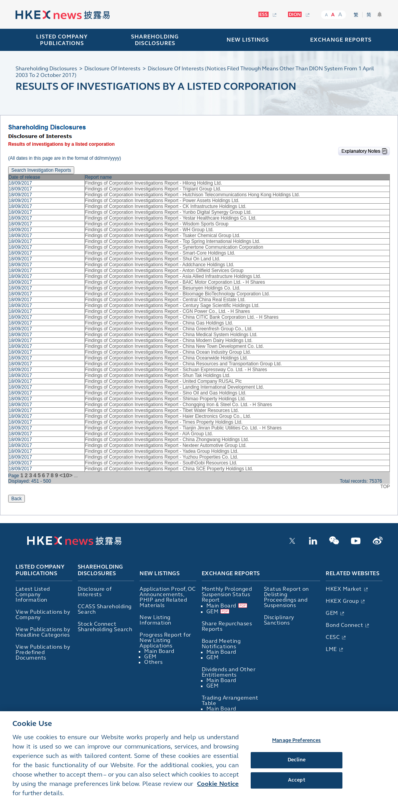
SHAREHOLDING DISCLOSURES (155, 40)
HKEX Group (342, 601)
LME (331, 649)
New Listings (160, 573)
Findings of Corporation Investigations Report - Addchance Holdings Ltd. (159, 264)
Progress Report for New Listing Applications (165, 640)
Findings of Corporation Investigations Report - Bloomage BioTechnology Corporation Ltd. (177, 294)
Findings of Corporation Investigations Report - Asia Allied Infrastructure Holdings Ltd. (173, 276)
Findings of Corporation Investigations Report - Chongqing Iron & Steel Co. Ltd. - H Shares (178, 404)
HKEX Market (344, 589)
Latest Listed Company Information (33, 594)
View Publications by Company (43, 615)
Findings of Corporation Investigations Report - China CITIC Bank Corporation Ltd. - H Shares (181, 317)
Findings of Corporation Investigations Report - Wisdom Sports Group (157, 224)
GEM (150, 656)
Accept (296, 789)
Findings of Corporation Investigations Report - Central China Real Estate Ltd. (165, 299)
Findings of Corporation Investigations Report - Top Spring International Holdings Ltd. (172, 241)
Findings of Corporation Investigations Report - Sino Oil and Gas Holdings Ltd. (165, 393)
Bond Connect (344, 625)
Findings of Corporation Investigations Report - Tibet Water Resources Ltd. (162, 410)
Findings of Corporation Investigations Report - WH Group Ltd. (149, 229)
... (76, 475)
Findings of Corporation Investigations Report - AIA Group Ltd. (149, 433)
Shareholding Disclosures (100, 570)
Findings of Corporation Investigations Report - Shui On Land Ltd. (152, 259)
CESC (333, 637)
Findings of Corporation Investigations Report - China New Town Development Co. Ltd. (174, 346)
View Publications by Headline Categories (43, 632)
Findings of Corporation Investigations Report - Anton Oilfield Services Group (164, 270)
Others (153, 662)
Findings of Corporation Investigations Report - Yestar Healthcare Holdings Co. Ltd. (171, 218)
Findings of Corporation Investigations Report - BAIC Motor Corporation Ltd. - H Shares (175, 282)
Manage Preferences (296, 750)
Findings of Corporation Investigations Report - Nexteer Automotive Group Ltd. (165, 445)
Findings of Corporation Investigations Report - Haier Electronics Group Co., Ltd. (168, 416)
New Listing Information (155, 620)
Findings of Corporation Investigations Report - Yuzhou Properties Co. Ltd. (161, 457)
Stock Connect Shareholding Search (105, 627)
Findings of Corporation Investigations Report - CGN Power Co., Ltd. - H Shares (167, 311)
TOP (385, 486)
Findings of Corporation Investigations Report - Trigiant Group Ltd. (153, 189)
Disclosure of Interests (95, 592)
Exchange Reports (231, 573)
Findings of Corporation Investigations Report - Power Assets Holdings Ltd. (162, 200)
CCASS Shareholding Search (105, 609)
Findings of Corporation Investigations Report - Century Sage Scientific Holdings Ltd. (172, 305)
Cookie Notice (218, 793)
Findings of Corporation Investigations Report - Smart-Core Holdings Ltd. (160, 253)
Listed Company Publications (62, 40)
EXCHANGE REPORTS (341, 40)
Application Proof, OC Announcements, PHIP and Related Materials (168, 597)
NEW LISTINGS (248, 40)
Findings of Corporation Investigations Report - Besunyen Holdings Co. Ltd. (162, 288)
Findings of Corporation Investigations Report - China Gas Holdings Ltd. (159, 323)
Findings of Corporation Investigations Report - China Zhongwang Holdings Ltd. (167, 439)
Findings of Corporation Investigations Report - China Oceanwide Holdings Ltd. (166, 358)
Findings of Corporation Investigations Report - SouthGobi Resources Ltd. (161, 463)
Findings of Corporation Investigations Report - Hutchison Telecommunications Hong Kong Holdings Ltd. (192, 194)
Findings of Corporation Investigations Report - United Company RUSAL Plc (163, 381)
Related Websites (352, 573)
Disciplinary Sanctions (279, 620)
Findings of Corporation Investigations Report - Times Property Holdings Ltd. (164, 422)
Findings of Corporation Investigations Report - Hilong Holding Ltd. (153, 183)
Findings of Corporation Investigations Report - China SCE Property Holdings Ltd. (169, 468)
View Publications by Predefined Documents (43, 652)
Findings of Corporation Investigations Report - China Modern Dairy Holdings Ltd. (169, 340)
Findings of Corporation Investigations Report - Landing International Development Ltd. (174, 387)
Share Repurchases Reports (227, 626)
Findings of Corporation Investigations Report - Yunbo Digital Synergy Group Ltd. (168, 212)
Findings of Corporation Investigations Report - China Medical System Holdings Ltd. (171, 334)
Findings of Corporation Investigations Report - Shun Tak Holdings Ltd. (157, 375)
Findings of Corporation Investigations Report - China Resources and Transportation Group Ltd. (183, 363)
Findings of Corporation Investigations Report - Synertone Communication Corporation (174, 247)
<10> (66, 475)
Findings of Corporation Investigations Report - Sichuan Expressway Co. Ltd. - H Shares (176, 369)
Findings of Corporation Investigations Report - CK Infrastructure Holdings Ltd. (165, 206)
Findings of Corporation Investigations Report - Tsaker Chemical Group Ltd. (162, 235)
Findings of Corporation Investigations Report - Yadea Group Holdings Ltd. (161, 451)
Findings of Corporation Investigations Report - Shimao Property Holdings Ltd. (165, 398)
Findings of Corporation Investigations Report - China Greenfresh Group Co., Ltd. (169, 329)
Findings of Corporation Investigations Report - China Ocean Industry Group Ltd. (168, 352)
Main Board (159, 651)
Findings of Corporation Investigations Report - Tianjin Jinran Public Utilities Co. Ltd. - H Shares (183, 428)
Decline (296, 769)
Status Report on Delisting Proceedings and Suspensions (286, 597)
